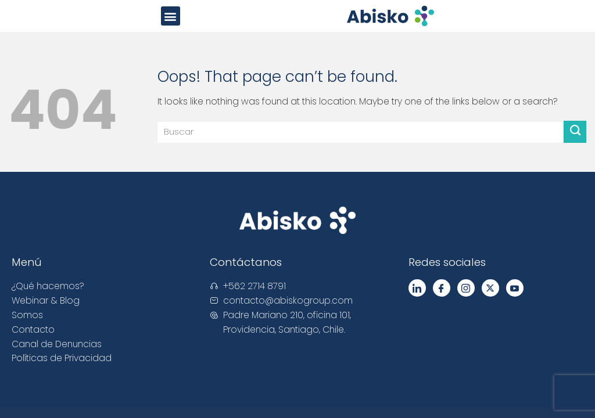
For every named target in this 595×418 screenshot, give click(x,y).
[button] (170, 16)
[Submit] (575, 132)
